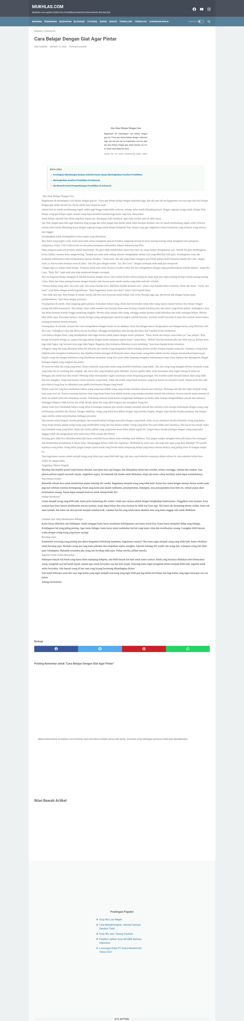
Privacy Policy (134, 1013)
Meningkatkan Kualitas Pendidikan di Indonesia (76, 177)
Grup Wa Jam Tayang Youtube (183, 96)
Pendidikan (52, 16)
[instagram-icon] (206, 5)
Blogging (81, 16)
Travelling (128, 16)
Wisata (115, 16)
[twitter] (78, 798)
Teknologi (143, 16)
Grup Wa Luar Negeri (177, 82)
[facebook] (49, 798)
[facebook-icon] (191, 5)
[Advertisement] (93, 84)
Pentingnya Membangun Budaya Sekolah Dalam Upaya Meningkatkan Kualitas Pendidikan (97, 171)
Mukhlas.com (50, 3)
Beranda (39, 16)
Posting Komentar (78, 43)
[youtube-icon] (199, 5)
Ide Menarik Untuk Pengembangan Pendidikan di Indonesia (82, 182)
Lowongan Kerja (161, 16)
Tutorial (94, 16)
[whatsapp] (137, 798)
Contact (107, 1013)
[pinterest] (107, 798)
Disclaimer (119, 1013)
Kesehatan (67, 16)
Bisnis (105, 16)
